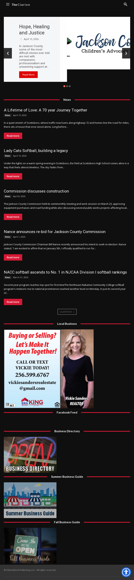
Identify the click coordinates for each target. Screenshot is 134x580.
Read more (13, 135)
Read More (28, 74)
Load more (67, 311)
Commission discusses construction (36, 191)
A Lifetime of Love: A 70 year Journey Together (45, 110)
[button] (64, 86)
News (7, 115)
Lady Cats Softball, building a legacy (36, 150)
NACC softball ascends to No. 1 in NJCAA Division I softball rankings (65, 272)
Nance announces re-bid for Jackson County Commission (54, 231)
